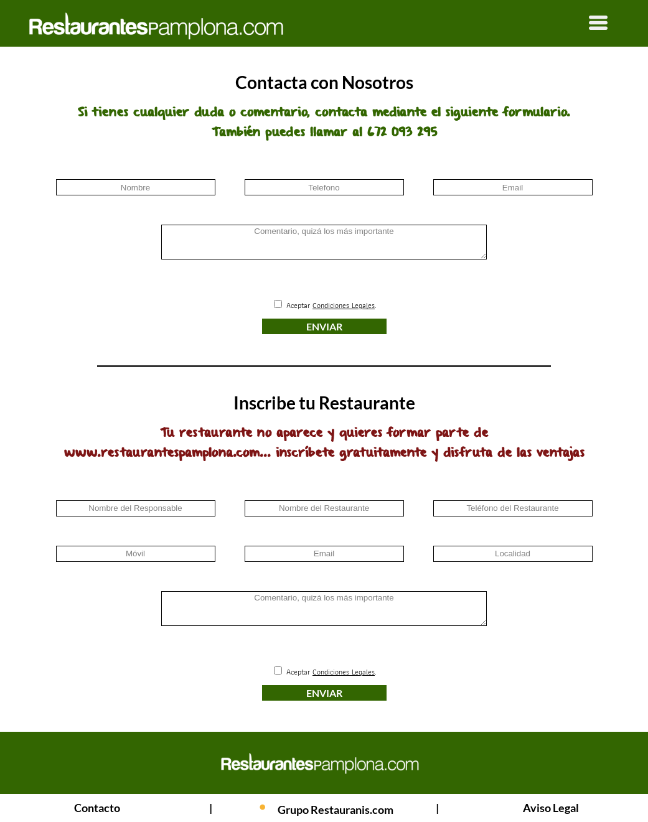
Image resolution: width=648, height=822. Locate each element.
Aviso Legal (551, 808)
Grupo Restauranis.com (335, 809)
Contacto (97, 808)
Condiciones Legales (343, 305)
